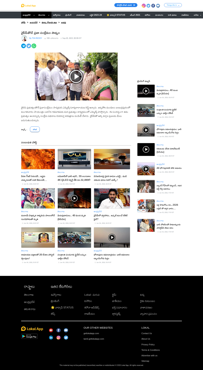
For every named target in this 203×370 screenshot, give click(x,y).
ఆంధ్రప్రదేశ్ (26, 15)
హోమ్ (23, 22)
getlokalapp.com (91, 333)
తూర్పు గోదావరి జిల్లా (49, 22)
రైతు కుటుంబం (147, 301)
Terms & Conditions (151, 350)
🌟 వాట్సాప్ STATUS (62, 307)
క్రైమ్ (114, 294)
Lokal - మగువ (92, 294)
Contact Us (147, 333)
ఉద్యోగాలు (56, 294)
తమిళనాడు (30, 309)
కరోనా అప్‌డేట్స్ (91, 307)
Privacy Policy (148, 344)
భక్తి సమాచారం (119, 307)
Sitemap (145, 361)
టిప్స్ (53, 313)
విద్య (142, 294)
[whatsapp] (34, 48)
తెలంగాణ (41, 15)
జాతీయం (117, 301)
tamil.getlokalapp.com (94, 339)
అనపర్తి (63, 22)
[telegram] (23, 48)
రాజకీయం (89, 313)
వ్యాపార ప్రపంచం (148, 313)
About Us (146, 339)
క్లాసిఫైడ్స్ (116, 313)
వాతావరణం (146, 307)
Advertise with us (150, 355)
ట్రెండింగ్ (55, 301)
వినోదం (88, 301)
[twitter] (29, 48)
